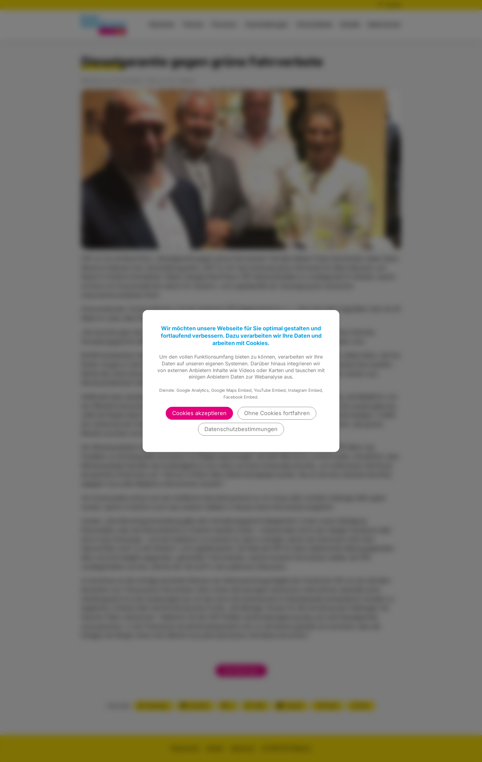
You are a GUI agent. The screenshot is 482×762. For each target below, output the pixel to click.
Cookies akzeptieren (199, 413)
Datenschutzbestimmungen (241, 429)
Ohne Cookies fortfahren (277, 413)
